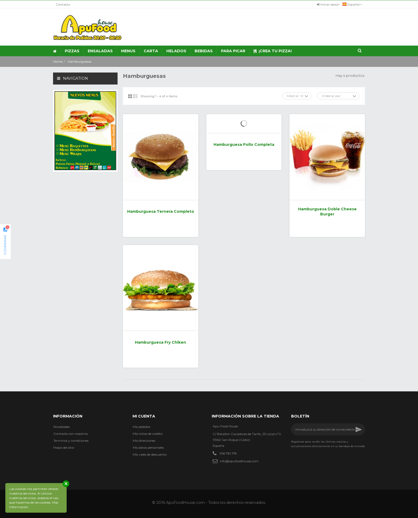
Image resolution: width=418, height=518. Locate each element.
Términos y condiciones (71, 441)
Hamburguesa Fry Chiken (160, 342)
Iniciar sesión (328, 4)
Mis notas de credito (148, 434)
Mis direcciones (144, 441)
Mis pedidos (141, 427)
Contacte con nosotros (70, 434)
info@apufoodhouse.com (239, 461)
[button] (128, 51)
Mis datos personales (148, 447)
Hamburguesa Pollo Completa (244, 144)
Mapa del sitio (63, 447)
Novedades (61, 427)
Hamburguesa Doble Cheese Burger (327, 211)
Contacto (63, 4)
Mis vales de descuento (150, 454)
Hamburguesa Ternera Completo (160, 211)
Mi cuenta (143, 416)
